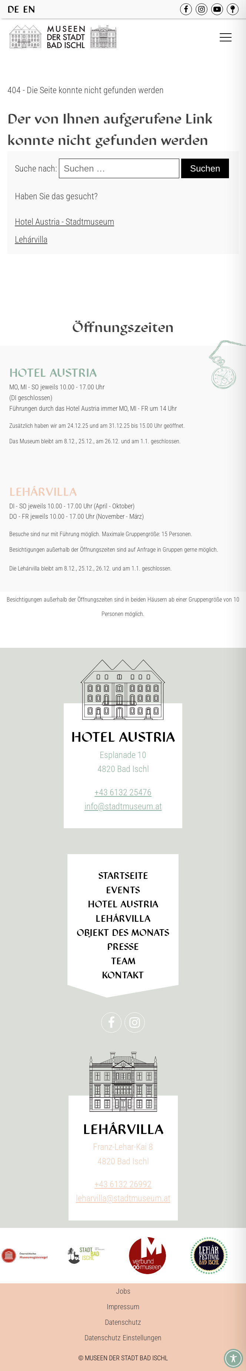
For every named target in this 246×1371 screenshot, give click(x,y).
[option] (29, 9)
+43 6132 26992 (123, 1184)
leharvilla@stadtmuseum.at (123, 1198)
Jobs (123, 1291)
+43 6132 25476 (123, 792)
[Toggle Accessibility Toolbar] (233, 1358)
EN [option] (29, 9)
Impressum (123, 1306)
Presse (123, 946)
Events (123, 890)
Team (123, 961)
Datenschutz (123, 1322)
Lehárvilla (31, 239)
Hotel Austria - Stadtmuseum (64, 222)
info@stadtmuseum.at (123, 806)
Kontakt (123, 975)
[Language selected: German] (23, 9)
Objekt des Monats (123, 932)
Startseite (123, 875)
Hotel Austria (123, 904)
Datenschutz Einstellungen (123, 1337)
